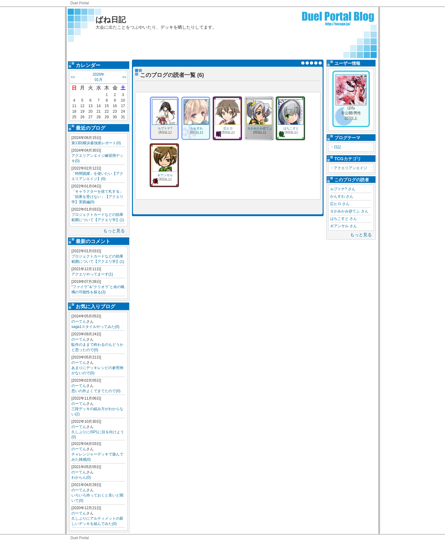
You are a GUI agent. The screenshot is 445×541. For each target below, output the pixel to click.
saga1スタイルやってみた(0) (95, 327)
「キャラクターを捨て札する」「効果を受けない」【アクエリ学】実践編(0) (97, 196)
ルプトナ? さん (342, 189)
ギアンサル (165, 175)
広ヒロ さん (340, 204)
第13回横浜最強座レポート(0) (96, 143)
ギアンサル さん (343, 226)
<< (73, 77)
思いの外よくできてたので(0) (96, 391)
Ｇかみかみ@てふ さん (349, 211)
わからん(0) (81, 477)
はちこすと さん (343, 218)
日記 (337, 147)
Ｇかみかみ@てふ (259, 128)
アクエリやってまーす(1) (92, 274)
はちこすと (291, 128)
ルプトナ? (165, 128)
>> (124, 77)
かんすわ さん (341, 196)
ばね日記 (110, 19)
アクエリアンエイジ (350, 168)
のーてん (78, 321)
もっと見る (114, 230)
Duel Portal (79, 3)
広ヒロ (228, 128)
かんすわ (196, 128)
